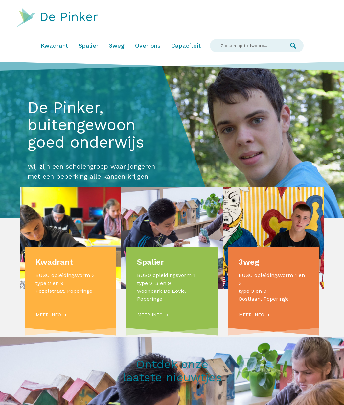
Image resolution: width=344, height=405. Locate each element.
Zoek (293, 45)
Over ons (148, 45)
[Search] (246, 45)
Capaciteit (186, 45)
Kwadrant (54, 45)
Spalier (89, 45)
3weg (117, 45)
